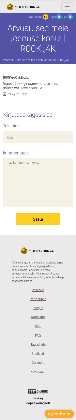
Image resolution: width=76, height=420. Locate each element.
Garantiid (38, 362)
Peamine (8, 60)
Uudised (38, 353)
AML (38, 326)
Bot (68, 17)
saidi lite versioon (38, 17)
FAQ (38, 335)
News (56, 17)
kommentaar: (15, 153)
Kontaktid (38, 317)
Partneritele (38, 299)
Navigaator (38, 371)
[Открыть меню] (67, 6)
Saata (38, 219)
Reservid (38, 290)
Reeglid (38, 308)
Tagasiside (38, 344)
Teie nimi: (12, 126)
